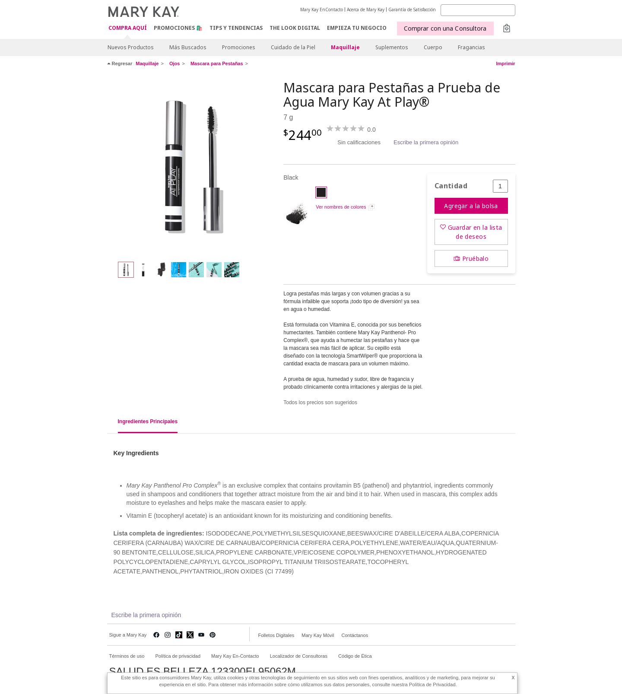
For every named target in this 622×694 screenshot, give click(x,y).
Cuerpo (433, 47)
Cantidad (451, 186)
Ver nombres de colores (341, 206)
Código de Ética (355, 656)
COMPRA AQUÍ (127, 28)
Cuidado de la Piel (293, 47)
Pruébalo (475, 258)
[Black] (192, 166)
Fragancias (471, 47)
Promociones (238, 47)
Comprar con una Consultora (445, 28)
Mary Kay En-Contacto (235, 656)
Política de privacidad (177, 656)
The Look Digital (295, 28)
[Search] (478, 10)
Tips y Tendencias (236, 28)
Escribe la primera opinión (426, 142)
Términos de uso (127, 656)
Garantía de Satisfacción (412, 9)
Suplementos (391, 47)
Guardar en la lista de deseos (475, 232)
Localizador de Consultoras (298, 656)
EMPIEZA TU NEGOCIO (357, 28)
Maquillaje (345, 47)
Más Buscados (187, 47)
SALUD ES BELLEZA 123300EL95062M (202, 671)
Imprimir (505, 63)
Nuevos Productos (131, 47)
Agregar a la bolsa (471, 206)
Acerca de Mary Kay (365, 9)
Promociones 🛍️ (178, 28)
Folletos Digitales (276, 635)
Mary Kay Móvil (317, 635)
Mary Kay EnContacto (321, 9)
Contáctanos (354, 635)
